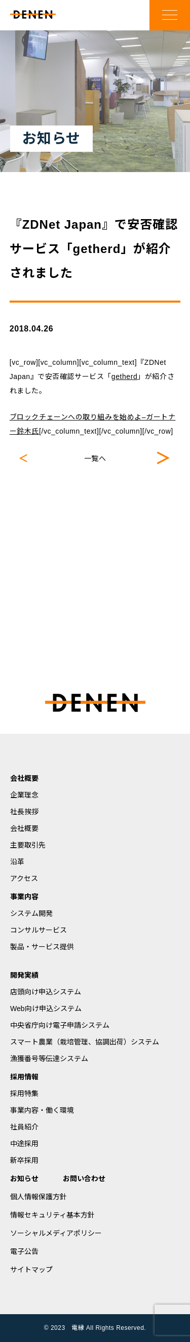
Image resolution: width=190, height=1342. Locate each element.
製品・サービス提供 (42, 947)
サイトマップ (31, 1270)
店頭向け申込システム (45, 992)
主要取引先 (28, 845)
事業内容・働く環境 (42, 1110)
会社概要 (24, 778)
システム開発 (31, 913)
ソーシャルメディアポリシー (56, 1233)
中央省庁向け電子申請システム (59, 1025)
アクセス (24, 878)
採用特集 (24, 1093)
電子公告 (24, 1251)
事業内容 (24, 897)
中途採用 (24, 1144)
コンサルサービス (38, 930)
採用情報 (24, 1077)
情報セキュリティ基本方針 (52, 1215)
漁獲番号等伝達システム (49, 1059)
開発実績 (24, 975)
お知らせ (24, 1179)
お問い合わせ (84, 1179)
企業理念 (24, 795)
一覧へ (95, 458)
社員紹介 (24, 1127)
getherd (124, 376)
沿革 (17, 862)
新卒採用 (24, 1160)
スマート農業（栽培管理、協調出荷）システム (84, 1042)
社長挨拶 (24, 812)
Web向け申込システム (46, 1008)
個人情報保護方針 (38, 1197)
